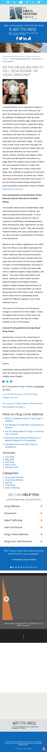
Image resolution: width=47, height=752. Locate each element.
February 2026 (11, 467)
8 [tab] (28, 567)
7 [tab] (26, 567)
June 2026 (9, 457)
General (8, 483)
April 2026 (9, 462)
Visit (27, 2)
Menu (39, 2)
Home (8, 2)
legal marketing (29, 743)
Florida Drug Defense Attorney (14, 56)
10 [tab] (33, 567)
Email (20, 2)
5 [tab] (21, 567)
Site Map (18, 749)
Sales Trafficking (12, 488)
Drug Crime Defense (14, 480)
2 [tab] (13, 567)
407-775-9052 (24, 29)
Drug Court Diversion (14, 477)
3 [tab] (16, 567)
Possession (10, 485)
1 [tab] (11, 567)
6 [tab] (23, 567)
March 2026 (10, 465)
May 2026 (9, 459)
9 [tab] (31, 567)
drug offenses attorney (13, 189)
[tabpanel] (23, 556)
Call (14, 2)
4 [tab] (18, 567)
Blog (28, 56)
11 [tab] (36, 567)
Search (33, 2)
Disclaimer (28, 749)
